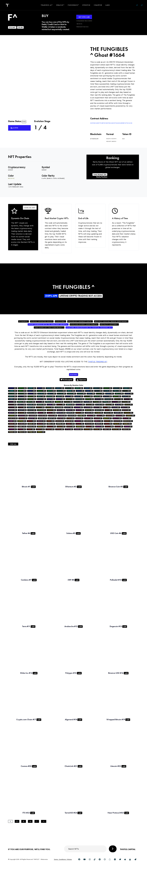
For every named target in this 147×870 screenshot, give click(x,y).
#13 (78, 396)
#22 (31, 388)
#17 (12, 399)
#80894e (11, 178)
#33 (12, 410)
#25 (59, 388)
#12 (70, 410)
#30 (119, 393)
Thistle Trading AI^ (97, 362)
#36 (49, 402)
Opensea (81, 379)
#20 (126, 391)
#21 (69, 388)
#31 (31, 404)
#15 (60, 396)
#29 (12, 388)
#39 (61, 391)
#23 (50, 388)
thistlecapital (66, 379)
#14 (127, 388)
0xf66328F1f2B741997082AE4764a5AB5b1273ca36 (111, 123)
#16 (41, 388)
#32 (78, 388)
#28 (31, 391)
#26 (22, 391)
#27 (98, 388)
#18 (88, 407)
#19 (107, 396)
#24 (22, 388)
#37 (41, 391)
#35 (109, 404)
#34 (90, 393)
